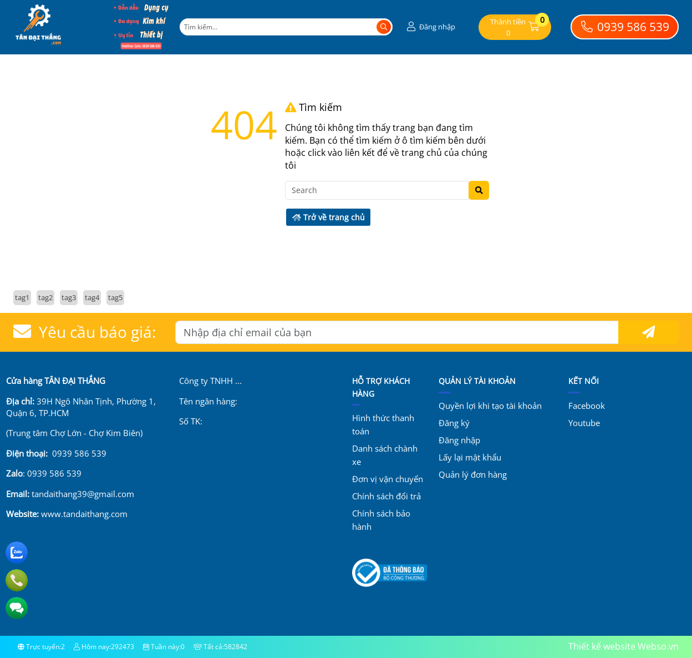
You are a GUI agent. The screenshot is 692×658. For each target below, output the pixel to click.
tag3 (69, 297)
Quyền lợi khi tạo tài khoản (490, 405)
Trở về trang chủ (328, 217)
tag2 (45, 297)
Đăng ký (454, 422)
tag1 (22, 297)
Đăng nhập (459, 440)
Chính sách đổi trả (386, 496)
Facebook (586, 405)
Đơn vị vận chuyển (387, 478)
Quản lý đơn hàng (473, 474)
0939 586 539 (624, 26)
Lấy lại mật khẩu (470, 457)
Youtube (584, 422)
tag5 (115, 297)
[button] (429, 27)
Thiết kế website (601, 646)
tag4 (92, 297)
